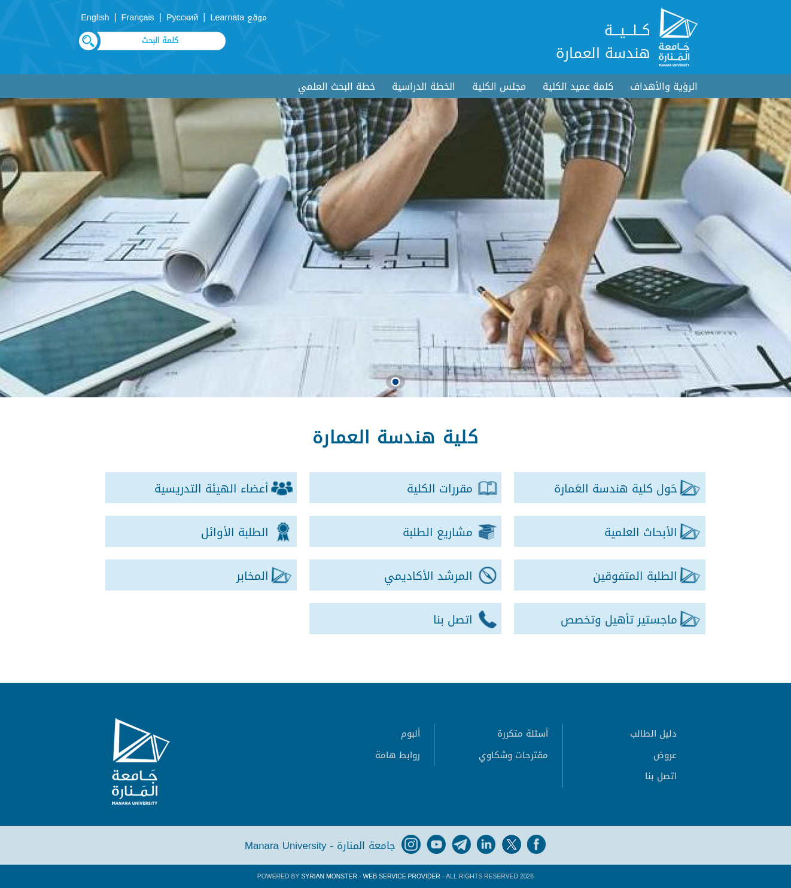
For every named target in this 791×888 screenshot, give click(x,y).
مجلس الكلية (499, 86)
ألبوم (410, 733)
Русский (182, 18)
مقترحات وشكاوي (513, 755)
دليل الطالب (653, 733)
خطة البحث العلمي (336, 86)
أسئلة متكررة (522, 733)
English (95, 18)
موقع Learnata (239, 18)
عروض (665, 755)
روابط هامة (397, 755)
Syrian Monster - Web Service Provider (370, 876)
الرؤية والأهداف (664, 86)
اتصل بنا (661, 776)
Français (137, 18)
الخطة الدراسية (423, 86)
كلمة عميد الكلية (578, 86)
